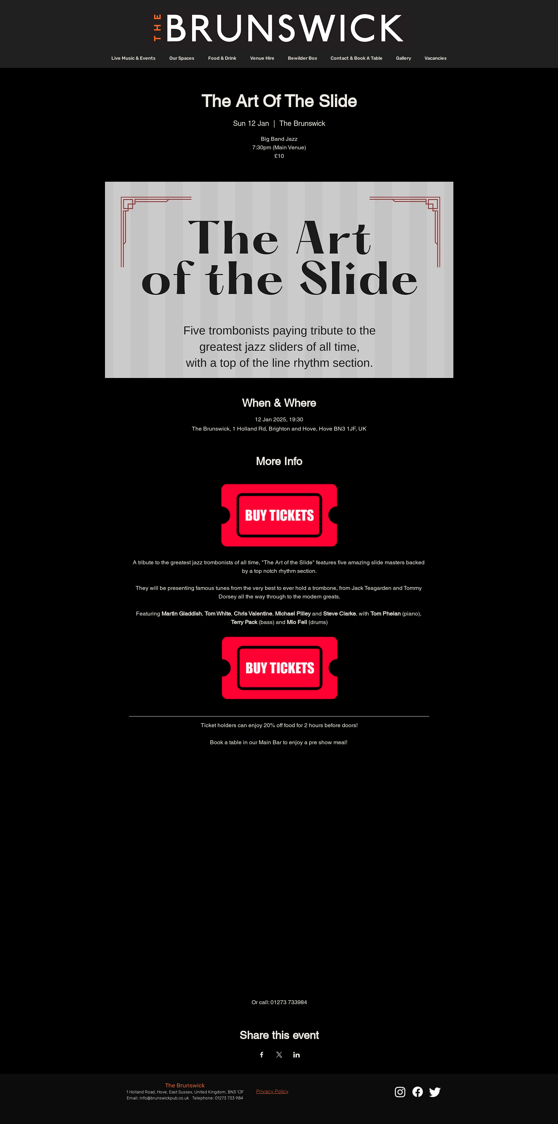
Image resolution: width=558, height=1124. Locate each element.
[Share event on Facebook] (261, 1055)
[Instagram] (400, 1092)
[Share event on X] (279, 1055)
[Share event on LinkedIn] (296, 1055)
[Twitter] (435, 1092)
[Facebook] (418, 1092)
